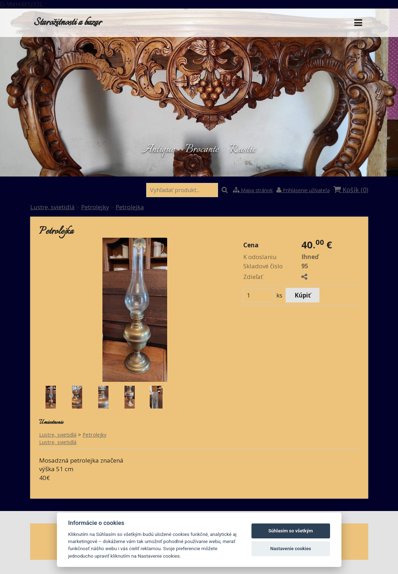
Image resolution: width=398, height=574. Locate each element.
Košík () (350, 189)
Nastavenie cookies (290, 548)
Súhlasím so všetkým (291, 530)
